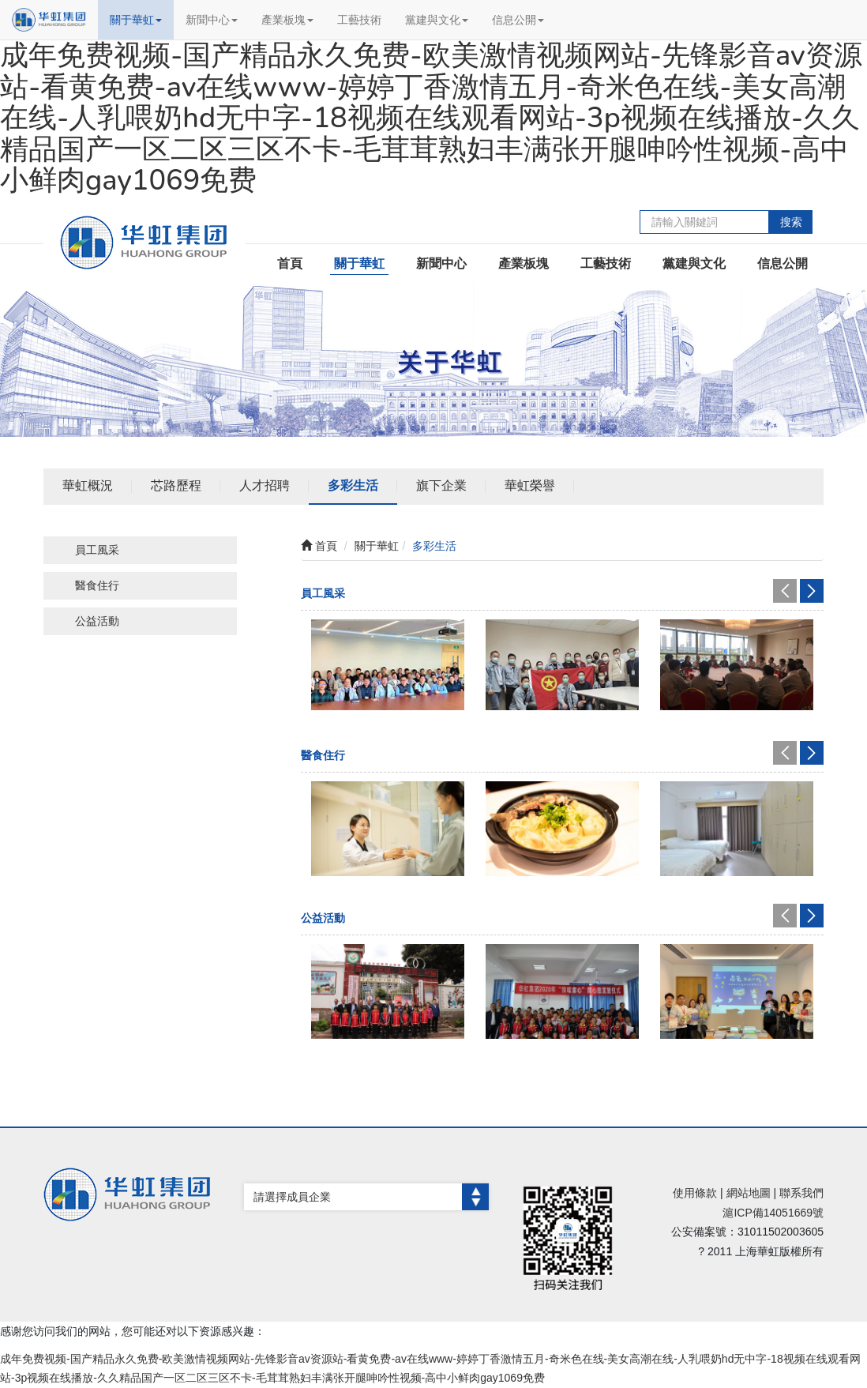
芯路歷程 (176, 485)
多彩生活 (353, 485)
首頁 (289, 263)
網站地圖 (748, 1193)
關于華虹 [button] (136, 19)
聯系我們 (801, 1193)
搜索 (791, 222)
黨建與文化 (694, 263)
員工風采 (97, 550)
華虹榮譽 (530, 485)
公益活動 (97, 621)
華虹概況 (87, 485)
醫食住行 (97, 585)
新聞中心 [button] (212, 19)
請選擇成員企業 (370, 1196)
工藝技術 (359, 19)
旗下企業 (441, 485)
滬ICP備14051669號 (773, 1212)
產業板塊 (523, 263)
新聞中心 (441, 263)
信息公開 (782, 263)
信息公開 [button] (518, 19)
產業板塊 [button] (287, 19)
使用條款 (695, 1193)
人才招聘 (264, 485)
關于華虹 (359, 263)
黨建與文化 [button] (436, 19)
